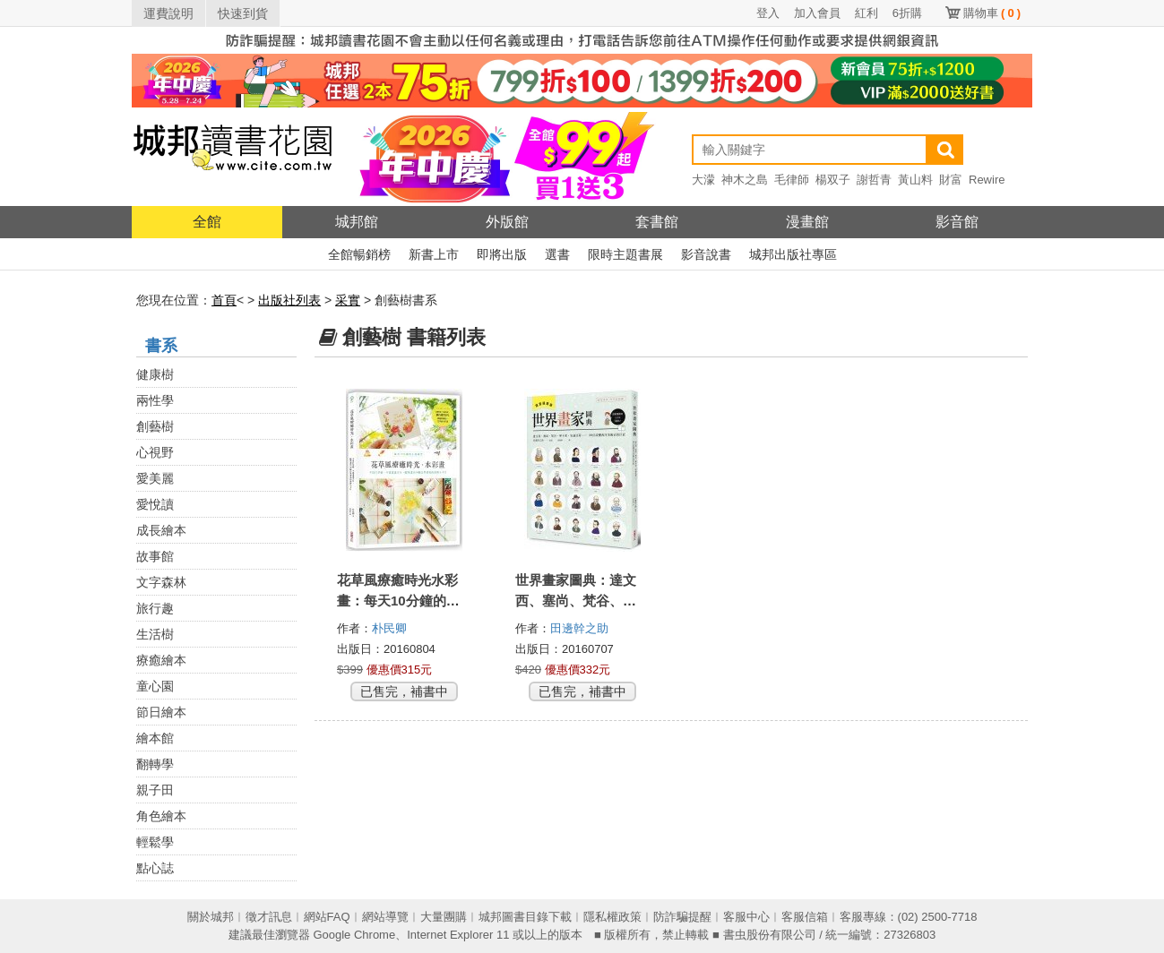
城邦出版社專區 (793, 254)
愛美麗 (155, 478)
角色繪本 (161, 816)
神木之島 (744, 179)
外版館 (507, 221)
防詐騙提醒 (682, 916)
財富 (950, 179)
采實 (347, 300)
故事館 (155, 556)
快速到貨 (243, 13)
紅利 (866, 13)
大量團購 (443, 916)
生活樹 (155, 634)
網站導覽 (385, 916)
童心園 (155, 686)
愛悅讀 (155, 504)
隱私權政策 (612, 916)
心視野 (155, 452)
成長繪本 (161, 530)
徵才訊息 (269, 916)
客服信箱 (804, 916)
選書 (557, 254)
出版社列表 (289, 300)
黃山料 (915, 179)
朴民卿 (391, 628)
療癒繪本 (161, 660)
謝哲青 (874, 179)
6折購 (907, 13)
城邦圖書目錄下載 (525, 916)
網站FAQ (327, 916)
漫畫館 (807, 221)
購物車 (992, 13)
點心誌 (155, 868)
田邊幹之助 (581, 628)
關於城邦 (210, 916)
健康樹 (155, 374)
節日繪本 (161, 712)
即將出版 (502, 254)
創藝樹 (155, 426)
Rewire (986, 179)
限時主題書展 (625, 254)
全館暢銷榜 (359, 254)
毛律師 (791, 179)
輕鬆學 (155, 842)
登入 (768, 13)
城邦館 (356, 221)
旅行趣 (155, 608)
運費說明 (168, 13)
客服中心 (746, 916)
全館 (207, 221)
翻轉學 (155, 764)
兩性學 (155, 400)
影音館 (957, 221)
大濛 (703, 179)
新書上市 (434, 254)
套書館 (656, 221)
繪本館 (155, 738)
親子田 (155, 790)
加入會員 (817, 13)
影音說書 (706, 254)
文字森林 (161, 582)
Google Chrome (354, 934)
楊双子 (832, 179)
